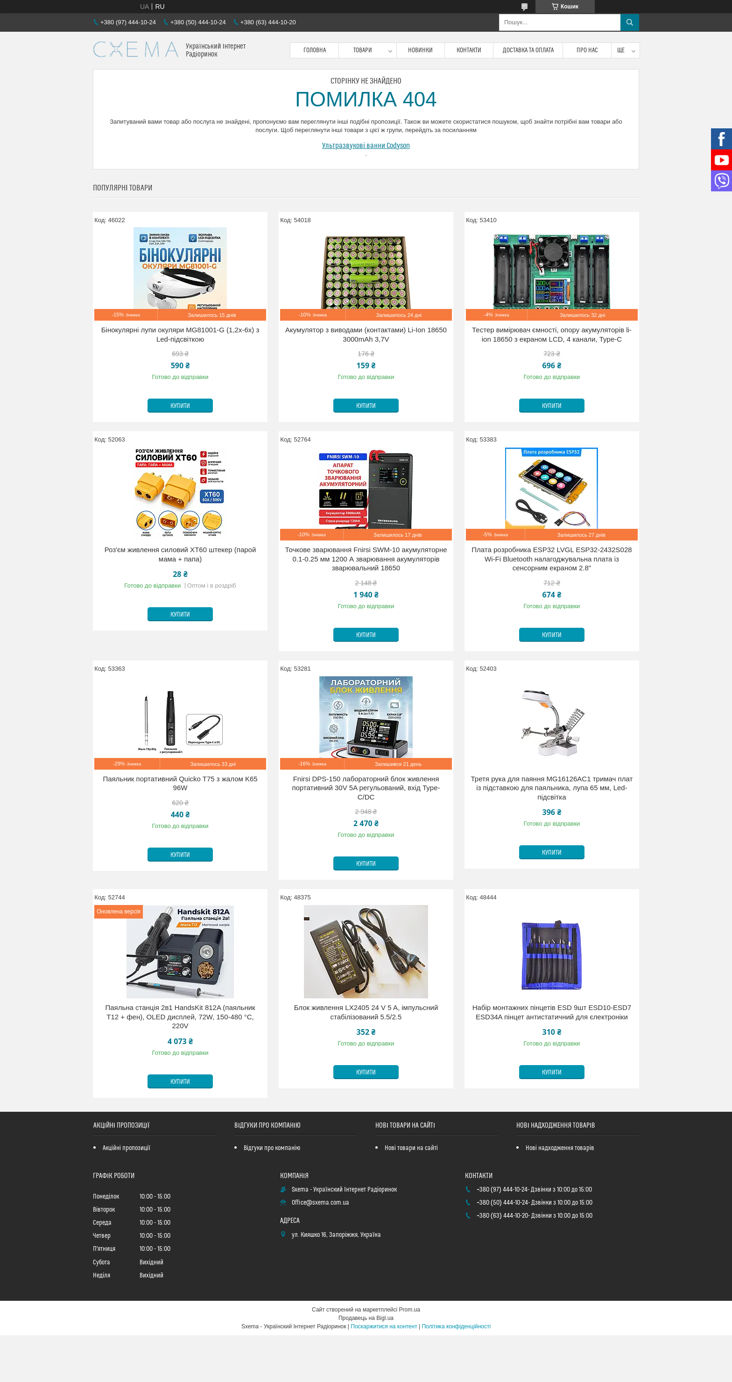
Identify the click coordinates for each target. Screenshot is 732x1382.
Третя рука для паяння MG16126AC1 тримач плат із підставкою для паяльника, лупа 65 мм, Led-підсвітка (552, 788)
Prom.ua (409, 1309)
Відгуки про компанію (272, 1148)
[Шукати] (629, 22)
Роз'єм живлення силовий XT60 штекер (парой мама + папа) (180, 554)
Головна (314, 50)
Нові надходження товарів (560, 1148)
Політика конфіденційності (456, 1326)
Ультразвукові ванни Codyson (366, 145)
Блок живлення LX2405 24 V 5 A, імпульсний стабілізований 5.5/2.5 (366, 1012)
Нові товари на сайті (411, 1148)
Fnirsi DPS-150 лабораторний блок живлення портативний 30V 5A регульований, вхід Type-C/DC (366, 788)
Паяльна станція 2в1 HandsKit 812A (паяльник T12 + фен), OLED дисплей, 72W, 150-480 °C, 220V (180, 1016)
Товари (362, 50)
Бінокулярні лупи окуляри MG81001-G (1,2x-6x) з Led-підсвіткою (180, 334)
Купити (180, 406)
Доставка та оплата (528, 50)
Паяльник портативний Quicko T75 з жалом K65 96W (180, 783)
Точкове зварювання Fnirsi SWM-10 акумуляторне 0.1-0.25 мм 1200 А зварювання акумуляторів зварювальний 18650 (366, 559)
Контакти (469, 50)
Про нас (587, 50)
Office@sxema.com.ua (320, 1203)
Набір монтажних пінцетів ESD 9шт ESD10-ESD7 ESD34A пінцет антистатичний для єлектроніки (551, 1012)
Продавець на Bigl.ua (366, 1318)
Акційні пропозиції (126, 1148)
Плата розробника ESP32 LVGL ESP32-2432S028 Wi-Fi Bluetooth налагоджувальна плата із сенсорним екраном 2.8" (552, 559)
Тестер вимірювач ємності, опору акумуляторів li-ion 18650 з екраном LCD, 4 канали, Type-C (552, 334)
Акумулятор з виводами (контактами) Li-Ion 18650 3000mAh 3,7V (366, 334)
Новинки (420, 50)
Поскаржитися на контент (384, 1326)
